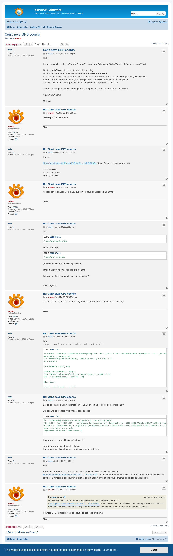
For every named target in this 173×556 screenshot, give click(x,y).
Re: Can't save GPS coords (59, 109)
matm (10, 50)
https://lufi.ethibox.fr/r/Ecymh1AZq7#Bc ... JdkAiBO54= (69, 163)
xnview (18, 38)
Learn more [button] (109, 549)
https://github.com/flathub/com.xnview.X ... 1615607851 (70, 474)
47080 (15, 133)
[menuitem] (22, 22)
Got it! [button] (154, 550)
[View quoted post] (64, 497)
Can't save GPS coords (22, 34)
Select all (55, 237)
